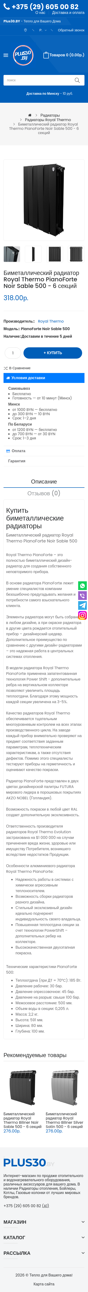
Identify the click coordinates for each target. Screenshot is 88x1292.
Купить (54, 353)
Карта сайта (44, 1284)
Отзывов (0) (44, 493)
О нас (40, 12)
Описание (44, 481)
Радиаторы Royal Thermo (48, 120)
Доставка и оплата (68, 12)
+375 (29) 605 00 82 (45, 7)
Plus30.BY (12, 21)
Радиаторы (50, 115)
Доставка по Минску (43, 93)
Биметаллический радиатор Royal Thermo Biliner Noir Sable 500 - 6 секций (23, 1120)
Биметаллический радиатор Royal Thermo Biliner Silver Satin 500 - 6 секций (64, 1120)
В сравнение (20, 367)
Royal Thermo (51, 321)
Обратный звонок (71, 30)
